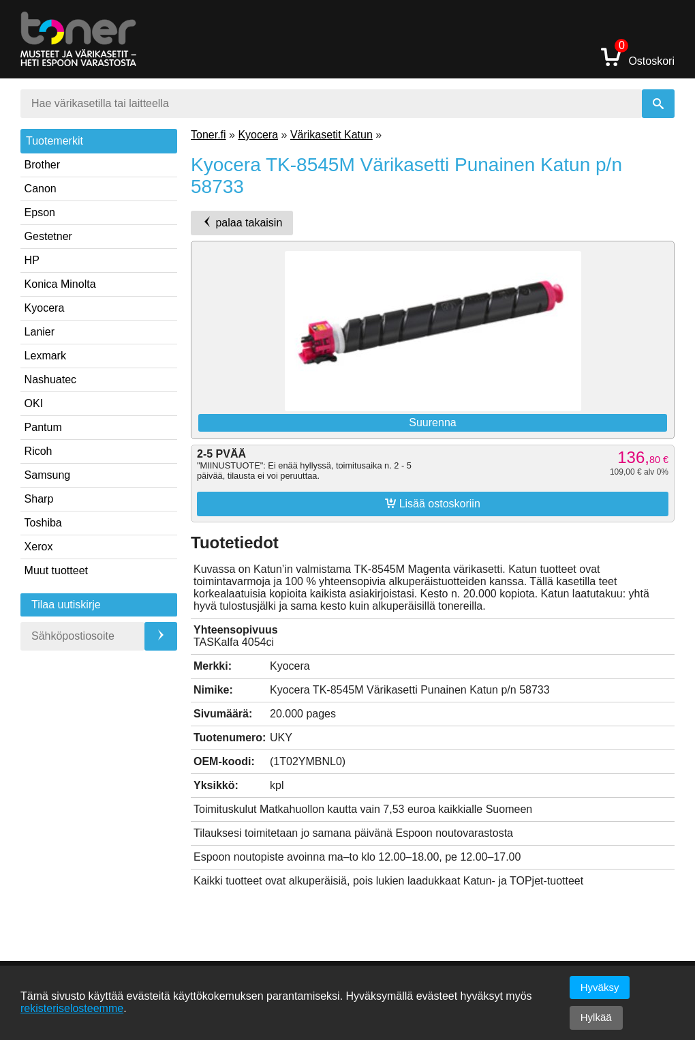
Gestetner (48, 236)
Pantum (43, 427)
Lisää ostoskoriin (432, 503)
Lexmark (45, 355)
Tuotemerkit (54, 141)
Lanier (40, 332)
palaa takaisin (242, 222)
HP (32, 260)
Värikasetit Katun (331, 134)
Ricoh (38, 451)
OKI (34, 403)
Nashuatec (51, 379)
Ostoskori (638, 56)
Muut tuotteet (56, 570)
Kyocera (45, 308)
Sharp (39, 499)
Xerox (39, 546)
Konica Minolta (60, 284)
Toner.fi (208, 134)
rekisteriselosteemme (71, 1008)
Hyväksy (600, 987)
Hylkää (596, 1017)
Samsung (48, 475)
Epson (40, 212)
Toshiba (43, 523)
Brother (42, 164)
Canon (41, 188)
